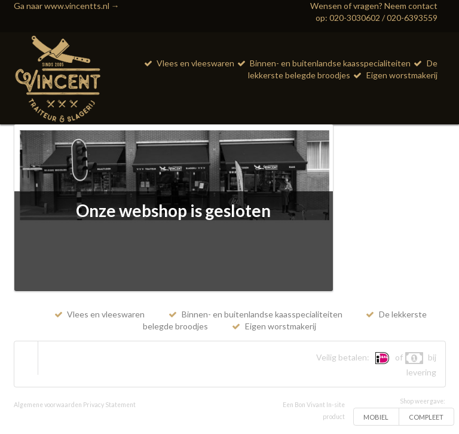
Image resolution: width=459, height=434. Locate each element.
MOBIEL (375, 417)
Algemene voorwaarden (48, 404)
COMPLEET (426, 417)
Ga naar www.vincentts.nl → (67, 6)
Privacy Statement (109, 404)
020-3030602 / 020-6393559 (383, 18)
